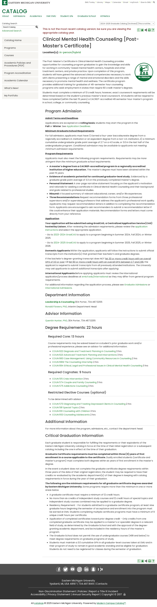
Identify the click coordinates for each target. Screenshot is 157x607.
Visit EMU (51, 16)
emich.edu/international (95, 276)
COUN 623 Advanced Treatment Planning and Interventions (84, 354)
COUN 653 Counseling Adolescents (71, 414)
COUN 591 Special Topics (65, 407)
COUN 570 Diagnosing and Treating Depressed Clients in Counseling (89, 403)
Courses (9, 55)
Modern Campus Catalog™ (111, 603)
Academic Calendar (16, 80)
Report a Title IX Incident (103, 591)
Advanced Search (11, 30)
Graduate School (86, 16)
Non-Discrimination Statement (57, 591)
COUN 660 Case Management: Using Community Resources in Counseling (91, 358)
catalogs (39, 603)
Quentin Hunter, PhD (56, 320)
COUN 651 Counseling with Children (71, 411)
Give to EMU (146, 2)
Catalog (14, 11)
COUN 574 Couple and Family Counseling (74, 382)
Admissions (19, 16)
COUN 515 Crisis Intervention (67, 378)
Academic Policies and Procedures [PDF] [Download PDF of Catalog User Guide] (17, 64)
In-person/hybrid (70, 52)
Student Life (66, 16)
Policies (82, 591)
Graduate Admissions (135, 284)
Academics (36, 16)
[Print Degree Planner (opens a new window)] (138, 30)
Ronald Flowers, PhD (56, 306)
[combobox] (127, 23)
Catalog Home (13, 40)
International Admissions (58, 288)
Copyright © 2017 (112, 594)
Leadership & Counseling (60, 302)
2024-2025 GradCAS (65, 242)
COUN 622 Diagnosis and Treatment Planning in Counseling (84, 351)
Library (100, 2)
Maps (107, 2)
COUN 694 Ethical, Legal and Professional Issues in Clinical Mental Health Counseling (97, 365)
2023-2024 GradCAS (65, 234)
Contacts (101, 583)
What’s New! (11, 88)
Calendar (116, 2)
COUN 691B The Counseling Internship (72, 362)
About (5, 16)
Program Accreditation (17, 73)
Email (125, 2)
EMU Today (90, 2)
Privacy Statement (59, 594)
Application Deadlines (78, 126)
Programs (10, 47)
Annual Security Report (86, 594)
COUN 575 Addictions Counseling (70, 386)
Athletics (105, 16)
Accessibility (38, 594)
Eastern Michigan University (78, 580)
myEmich (134, 2)
